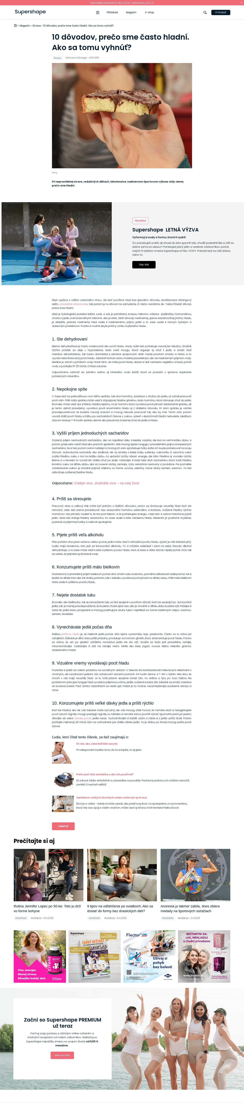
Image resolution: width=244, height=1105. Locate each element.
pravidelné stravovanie (74, 304)
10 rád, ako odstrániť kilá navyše (96, 744)
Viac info (144, 264)
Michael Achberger (76, 57)
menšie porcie (83, 718)
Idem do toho (62, 1055)
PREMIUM (112, 12)
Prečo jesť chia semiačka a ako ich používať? (105, 774)
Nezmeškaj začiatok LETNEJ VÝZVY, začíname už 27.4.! (122, 2)
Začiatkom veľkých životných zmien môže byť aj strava (111, 797)
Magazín (131, 12)
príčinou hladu (70, 634)
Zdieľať (63, 826)
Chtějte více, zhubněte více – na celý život (106, 483)
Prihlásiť (220, 12)
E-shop (149, 12)
